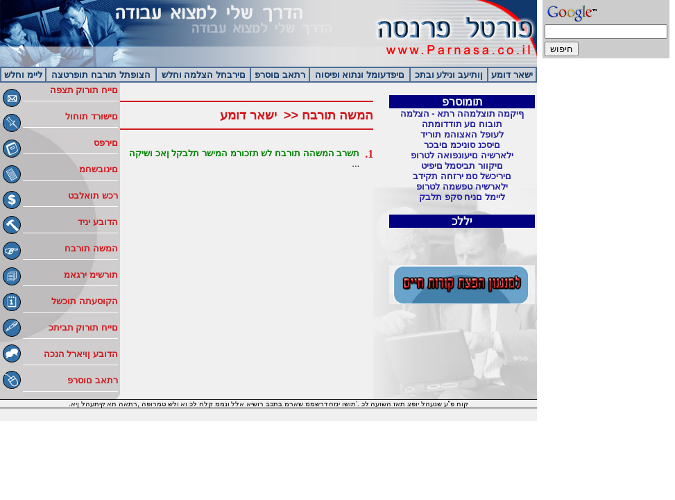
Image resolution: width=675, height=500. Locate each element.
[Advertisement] (606, 277)
